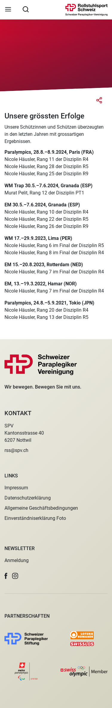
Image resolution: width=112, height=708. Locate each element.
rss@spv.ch (16, 450)
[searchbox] (26, 9)
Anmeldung (16, 560)
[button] (5, 576)
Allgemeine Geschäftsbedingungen (41, 508)
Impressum (16, 488)
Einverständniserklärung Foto (35, 518)
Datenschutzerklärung (27, 498)
